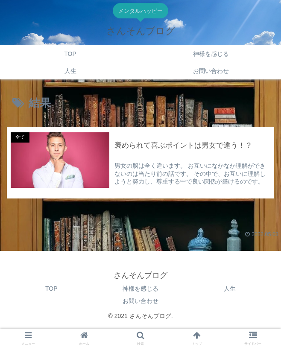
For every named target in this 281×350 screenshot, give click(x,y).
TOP (51, 288)
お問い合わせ (140, 301)
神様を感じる (140, 288)
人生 (230, 288)
